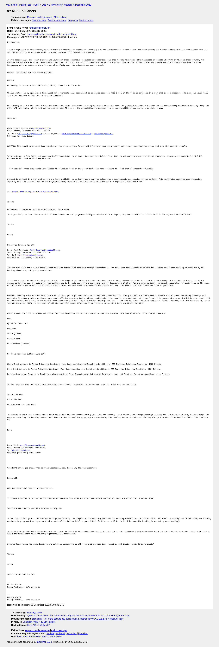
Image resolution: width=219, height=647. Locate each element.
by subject (71, 633)
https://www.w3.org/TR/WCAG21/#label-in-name (35, 192)
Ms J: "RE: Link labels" (38, 625)
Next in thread (86, 20)
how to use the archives (29, 636)
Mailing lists (25, 5)
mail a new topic (59, 630)
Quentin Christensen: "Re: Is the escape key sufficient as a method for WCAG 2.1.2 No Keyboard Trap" (79, 615)
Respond (47, 17)
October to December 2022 (77, 5)
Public (36, 5)
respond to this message (37, 630)
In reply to (73, 20)
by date (50, 633)
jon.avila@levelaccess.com (41, 34)
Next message (39, 20)
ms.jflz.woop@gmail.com (30, 133)
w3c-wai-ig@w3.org (52, 5)
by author (83, 633)
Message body (34, 17)
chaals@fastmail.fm (39, 28)
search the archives (52, 636)
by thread (60, 633)
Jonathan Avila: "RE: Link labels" (39, 622)
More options (60, 17)
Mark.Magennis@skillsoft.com (76, 133)
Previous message (57, 20)
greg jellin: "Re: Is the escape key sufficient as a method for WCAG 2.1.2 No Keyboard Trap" (77, 619)
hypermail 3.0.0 (44, 642)
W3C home (11, 5)
